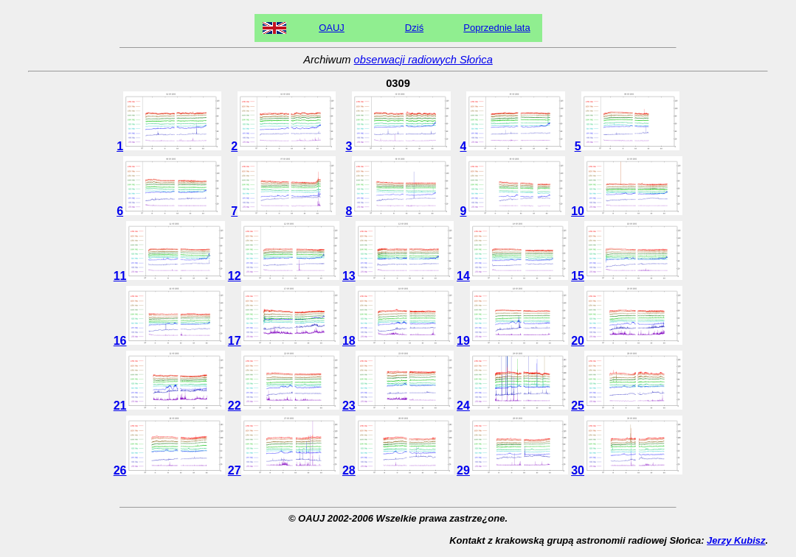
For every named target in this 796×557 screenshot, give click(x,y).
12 (283, 276)
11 (169, 276)
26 (169, 470)
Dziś (414, 27)
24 (512, 405)
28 (398, 470)
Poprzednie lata (496, 27)
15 (626, 276)
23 (398, 405)
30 (626, 470)
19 (512, 340)
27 (283, 470)
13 (398, 276)
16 (169, 340)
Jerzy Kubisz (736, 540)
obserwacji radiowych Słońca (423, 60)
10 (626, 211)
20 (626, 340)
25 (626, 405)
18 (398, 340)
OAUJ (332, 27)
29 (512, 470)
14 (512, 276)
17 (283, 340)
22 (283, 405)
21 (169, 405)
